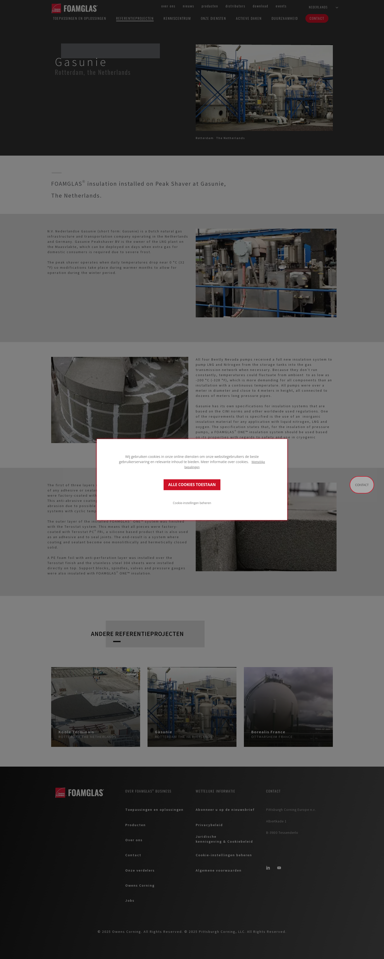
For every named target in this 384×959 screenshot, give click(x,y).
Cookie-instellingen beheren (192, 503)
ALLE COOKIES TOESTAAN (192, 484)
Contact (362, 485)
